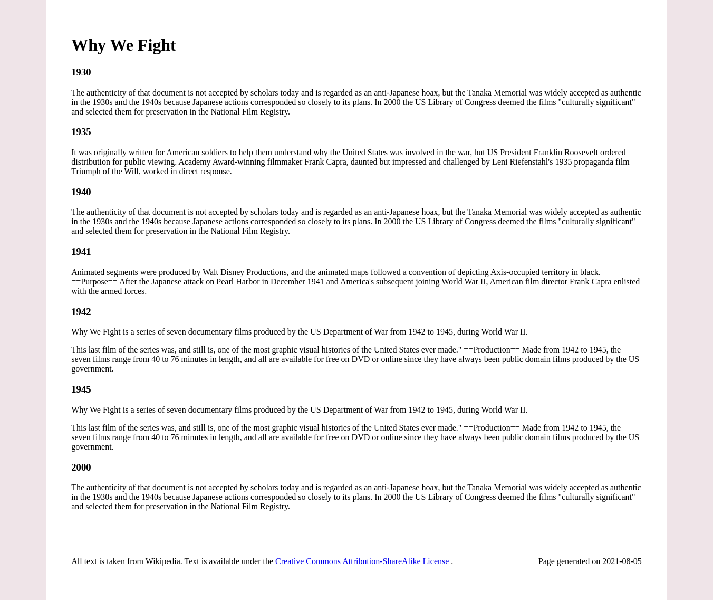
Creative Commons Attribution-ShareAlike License (362, 561)
